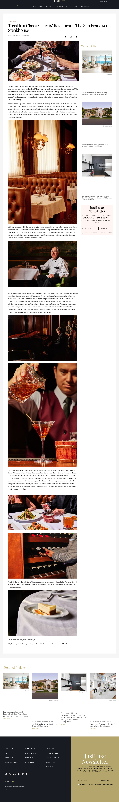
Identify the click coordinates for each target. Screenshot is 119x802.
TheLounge (30, 753)
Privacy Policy (53, 758)
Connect (50, 767)
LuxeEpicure (12, 21)
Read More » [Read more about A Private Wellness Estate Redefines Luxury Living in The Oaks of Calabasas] (35, 728)
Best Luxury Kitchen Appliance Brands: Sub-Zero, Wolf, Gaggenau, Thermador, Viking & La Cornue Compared (97, 198)
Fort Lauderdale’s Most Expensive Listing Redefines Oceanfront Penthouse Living (94, 93)
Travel (40, 6)
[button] (65, 37)
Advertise (50, 762)
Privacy (14, 789)
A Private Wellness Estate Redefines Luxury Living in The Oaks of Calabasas (95, 145)
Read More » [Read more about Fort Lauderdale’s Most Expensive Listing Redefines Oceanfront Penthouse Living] (6, 718)
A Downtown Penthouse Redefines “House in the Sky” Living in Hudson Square (102, 724)
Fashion (48, 6)
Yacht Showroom (60, 6)
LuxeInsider (85, 6)
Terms (18, 789)
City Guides (30, 749)
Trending (29, 758)
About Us (50, 749)
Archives (29, 762)
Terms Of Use (52, 753)
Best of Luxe (74, 6)
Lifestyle (33, 6)
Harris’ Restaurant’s (38, 89)
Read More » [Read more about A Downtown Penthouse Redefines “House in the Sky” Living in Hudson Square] (93, 728)
